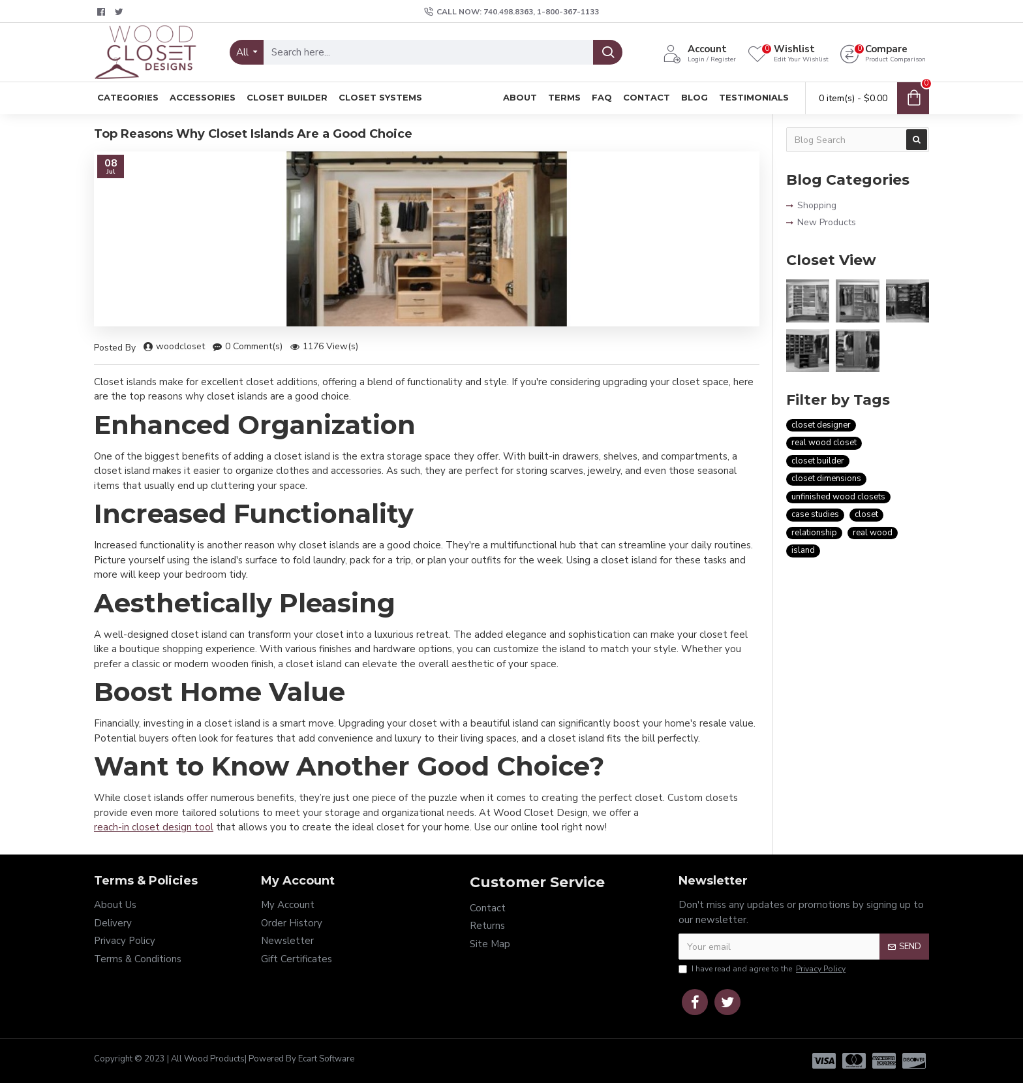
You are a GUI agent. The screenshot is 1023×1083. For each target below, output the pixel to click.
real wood (873, 533)
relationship (814, 533)
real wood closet (824, 442)
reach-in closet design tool (153, 827)
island (803, 550)
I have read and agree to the (763, 969)
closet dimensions (826, 478)
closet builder (817, 461)
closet (866, 514)
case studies (815, 514)
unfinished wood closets (838, 497)
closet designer (821, 425)
